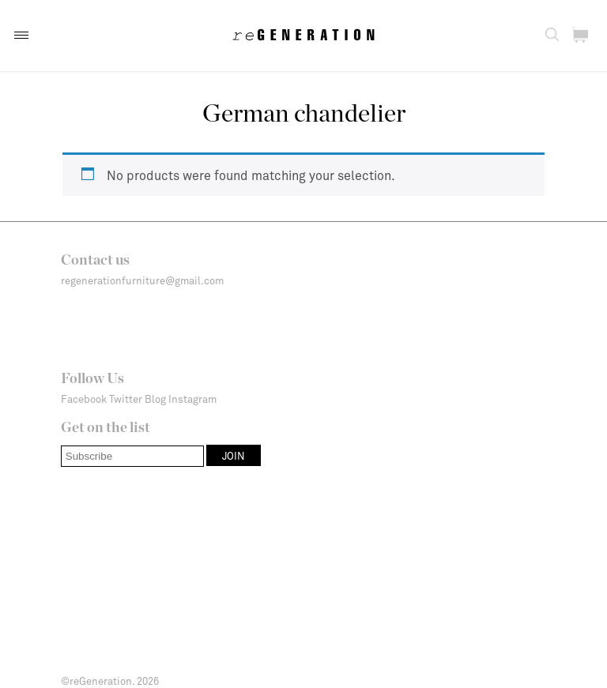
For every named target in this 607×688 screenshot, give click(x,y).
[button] (21, 35)
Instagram (192, 399)
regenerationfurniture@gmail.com (142, 280)
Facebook (84, 399)
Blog (155, 399)
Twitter (125, 399)
